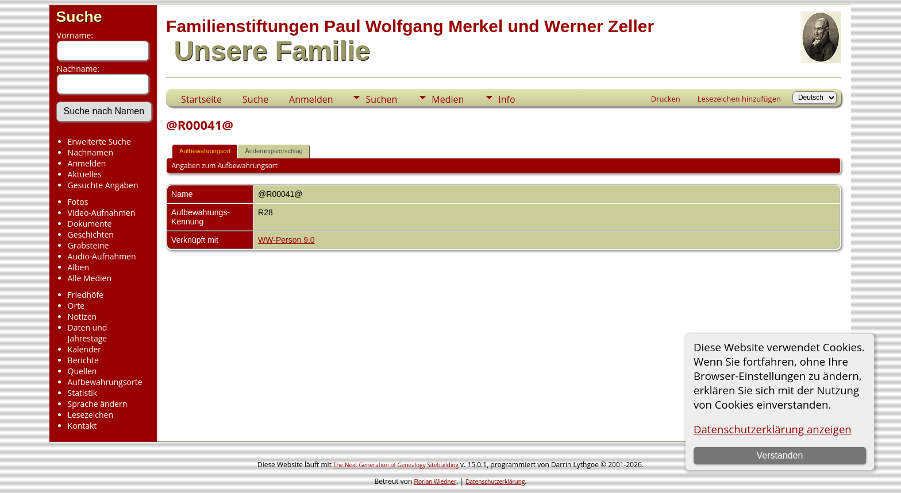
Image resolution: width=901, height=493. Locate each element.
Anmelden (87, 163)
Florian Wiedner (435, 482)
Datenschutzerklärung (495, 482)
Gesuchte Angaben (103, 185)
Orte (76, 305)
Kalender (84, 349)
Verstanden (779, 455)
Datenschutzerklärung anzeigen (773, 429)
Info (506, 99)
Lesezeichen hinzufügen (739, 99)
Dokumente (90, 223)
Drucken (665, 99)
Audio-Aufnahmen (102, 256)
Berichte (83, 360)
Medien (448, 99)
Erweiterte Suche (99, 141)
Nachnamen (90, 152)
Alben (78, 267)
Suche (79, 16)
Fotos (78, 201)
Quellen (82, 371)
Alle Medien (89, 278)
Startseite (201, 99)
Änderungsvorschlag (273, 150)
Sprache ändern (98, 403)
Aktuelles (85, 174)
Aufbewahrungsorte (105, 381)
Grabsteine (88, 245)
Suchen (381, 99)
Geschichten (91, 234)
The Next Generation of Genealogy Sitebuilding (396, 465)
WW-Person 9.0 (286, 239)
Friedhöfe (86, 294)
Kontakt (82, 425)
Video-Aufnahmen (102, 212)
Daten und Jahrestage (87, 333)
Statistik (83, 392)
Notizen (82, 316)
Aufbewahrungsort (204, 150)
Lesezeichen (90, 414)
